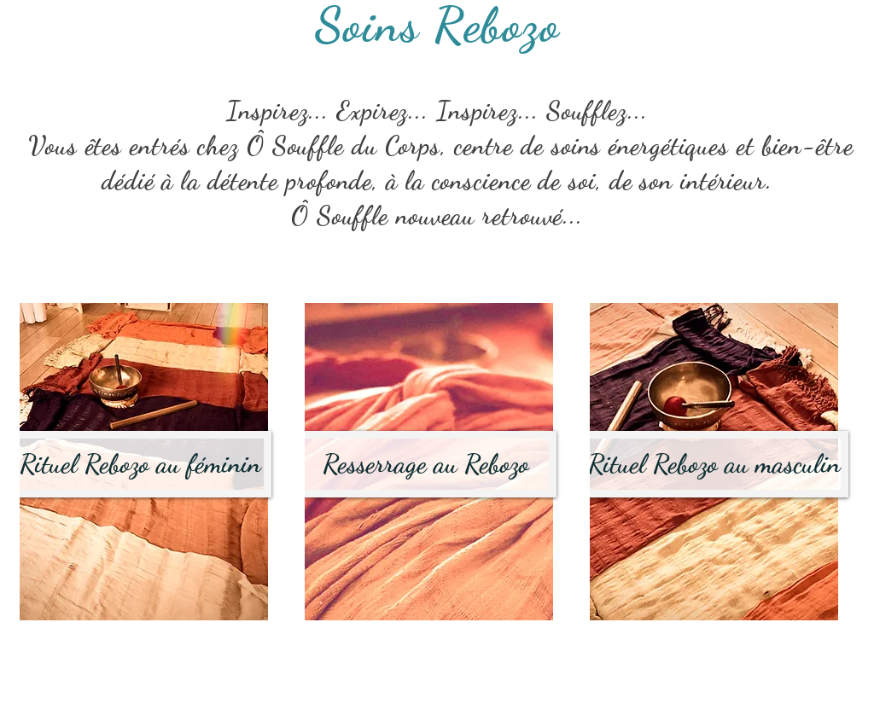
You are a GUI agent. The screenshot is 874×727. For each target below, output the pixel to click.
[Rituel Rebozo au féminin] (140, 464)
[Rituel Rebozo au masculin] (714, 464)
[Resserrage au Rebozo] (425, 464)
